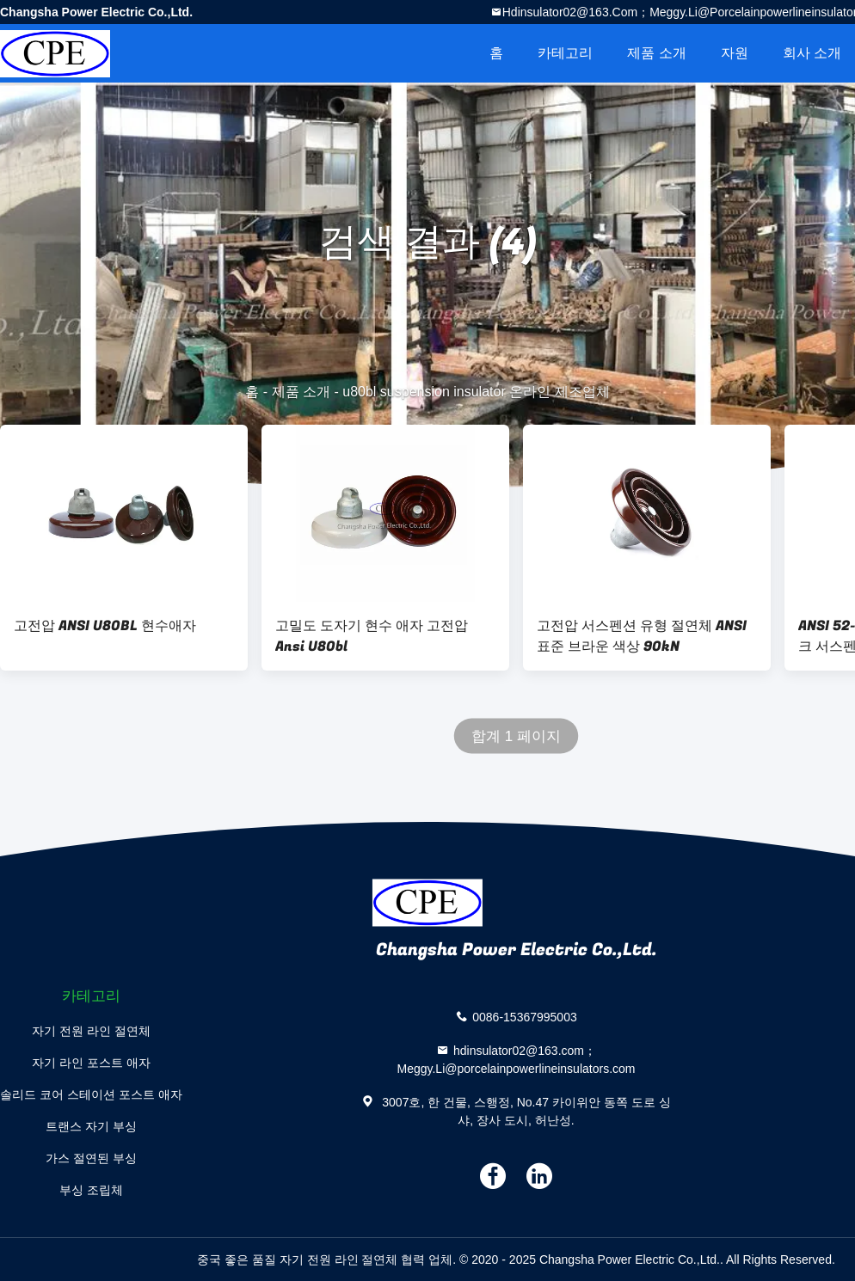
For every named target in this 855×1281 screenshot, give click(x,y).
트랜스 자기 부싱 (91, 1126)
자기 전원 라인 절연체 (91, 1031)
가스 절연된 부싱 (91, 1158)
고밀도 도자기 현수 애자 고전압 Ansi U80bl (371, 636)
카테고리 (565, 53)
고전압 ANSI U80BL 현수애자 (105, 626)
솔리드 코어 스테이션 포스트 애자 (91, 1094)
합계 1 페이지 (516, 736)
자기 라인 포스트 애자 (91, 1063)
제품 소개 (656, 53)
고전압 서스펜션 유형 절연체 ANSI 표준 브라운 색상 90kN (642, 636)
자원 (734, 53)
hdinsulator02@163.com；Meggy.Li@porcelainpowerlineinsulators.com (516, 1060)
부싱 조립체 (91, 1190)
